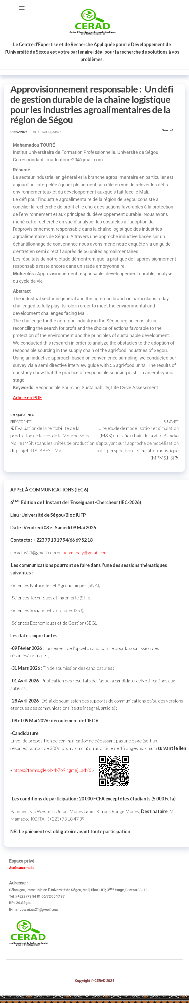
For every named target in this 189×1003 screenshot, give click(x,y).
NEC (31, 415)
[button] (21, 8)
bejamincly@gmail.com (85, 552)
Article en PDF (27, 397)
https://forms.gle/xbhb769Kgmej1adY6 (52, 770)
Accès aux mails (21, 868)
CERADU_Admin (49, 132)
